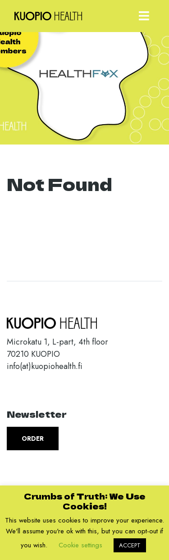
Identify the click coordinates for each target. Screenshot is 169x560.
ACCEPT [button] (130, 545)
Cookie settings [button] (80, 545)
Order (33, 438)
